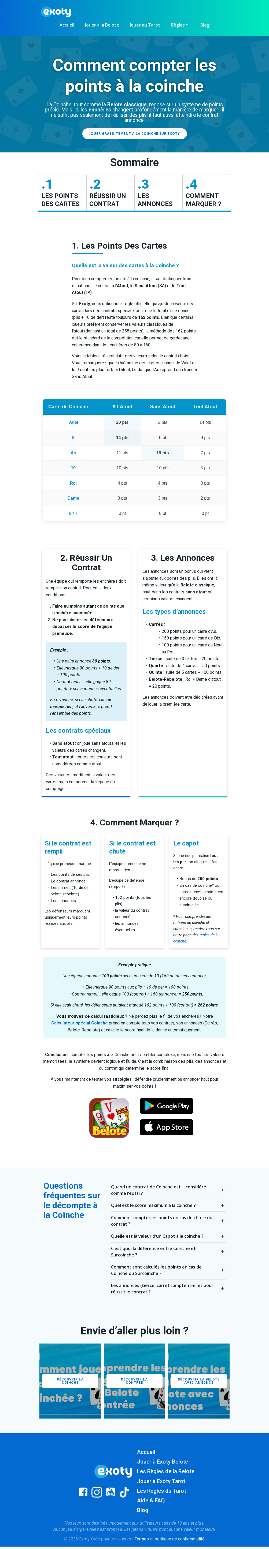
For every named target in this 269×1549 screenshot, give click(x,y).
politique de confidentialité (180, 1541)
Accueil (67, 25)
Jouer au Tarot (145, 25)
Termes (142, 1541)
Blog (204, 25)
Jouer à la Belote (102, 25)
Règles (180, 25)
